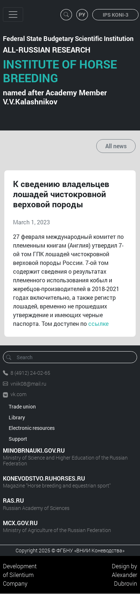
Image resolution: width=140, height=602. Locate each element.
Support (18, 438)
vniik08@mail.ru (28, 383)
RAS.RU (13, 500)
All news (116, 146)
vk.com (18, 394)
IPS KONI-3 (115, 14)
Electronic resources (32, 427)
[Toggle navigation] (13, 14)
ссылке (98, 323)
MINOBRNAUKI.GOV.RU (34, 450)
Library (17, 417)
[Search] (72, 357)
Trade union (22, 406)
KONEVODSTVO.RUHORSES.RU (44, 478)
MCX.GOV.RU (20, 523)
